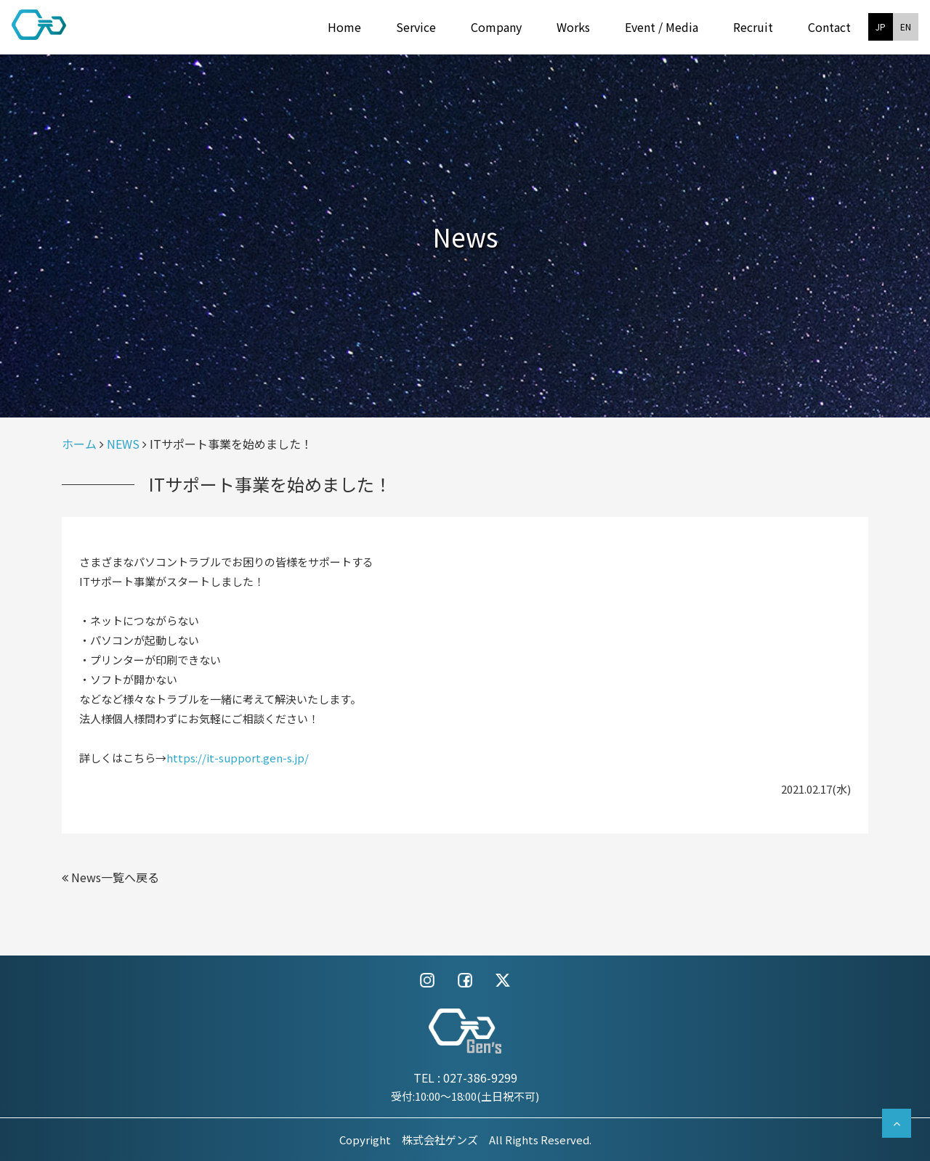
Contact (829, 27)
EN (905, 26)
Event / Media (661, 27)
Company (496, 27)
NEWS (123, 443)
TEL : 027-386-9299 (465, 1077)
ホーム (79, 443)
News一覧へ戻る (110, 877)
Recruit (753, 27)
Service (416, 27)
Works (573, 27)
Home (344, 27)
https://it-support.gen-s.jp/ (237, 757)
